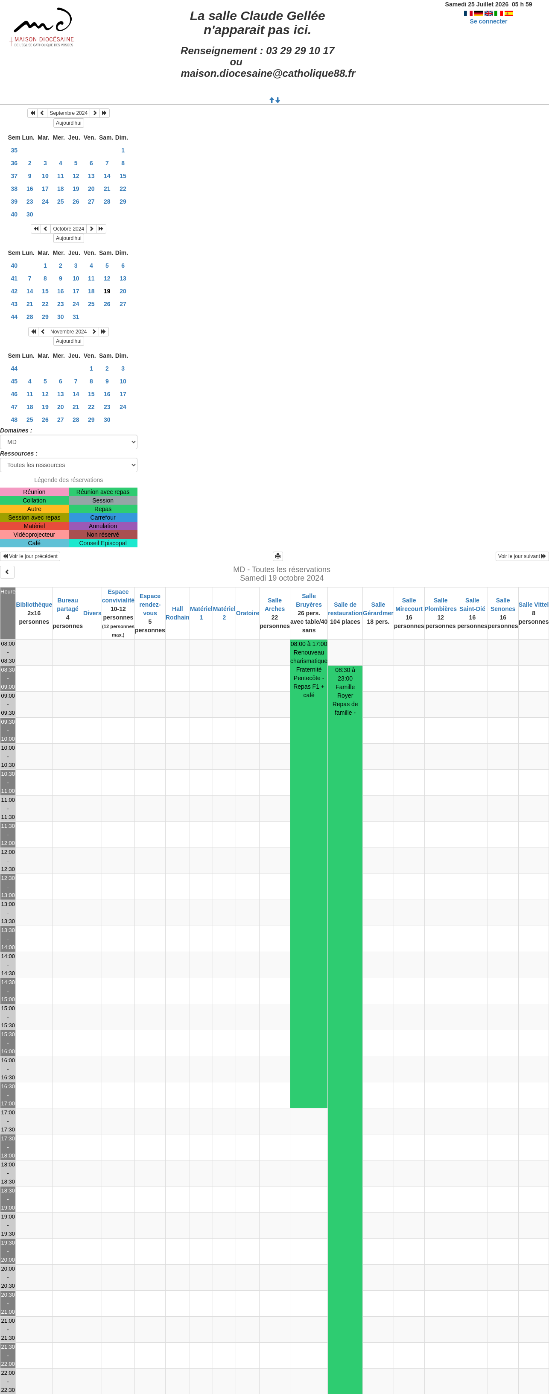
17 (45, 188)
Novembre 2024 (68, 332)
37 (14, 175)
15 (123, 175)
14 (107, 175)
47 (14, 406)
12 (76, 175)
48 (14, 419)
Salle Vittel (534, 604)
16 (29, 188)
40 (14, 214)
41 (14, 278)
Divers (92, 613)
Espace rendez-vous (150, 605)
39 (14, 201)
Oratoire (247, 613)
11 (60, 175)
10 (45, 175)
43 (14, 304)
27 (91, 201)
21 (107, 188)
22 (123, 188)
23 (29, 201)
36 (14, 163)
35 (14, 150)
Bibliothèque (34, 604)
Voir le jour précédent (30, 556)
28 (107, 201)
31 (76, 316)
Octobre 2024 (68, 229)
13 (91, 175)
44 (14, 316)
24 (45, 201)
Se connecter (489, 21)
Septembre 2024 (69, 113)
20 (91, 188)
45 (14, 381)
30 (29, 214)
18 (60, 188)
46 (14, 394)
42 (14, 291)
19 (76, 188)
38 (14, 188)
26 (76, 201)
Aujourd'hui (69, 123)
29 (123, 201)
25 (60, 201)
